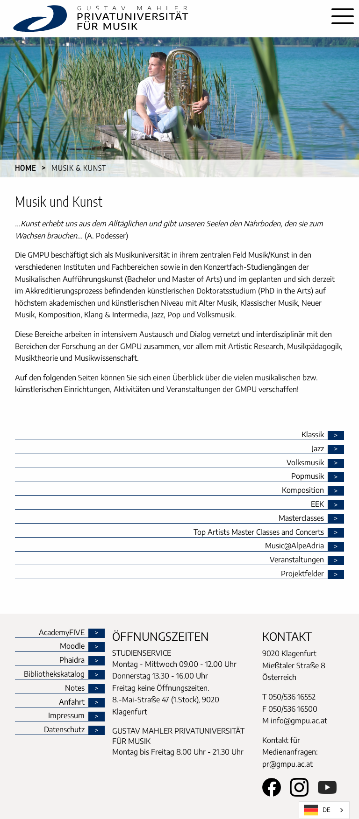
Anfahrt (72, 702)
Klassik (313, 435)
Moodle (72, 646)
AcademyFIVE (62, 633)
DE (317, 810)
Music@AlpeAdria (294, 546)
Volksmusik (305, 463)
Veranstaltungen (297, 560)
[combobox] (324, 810)
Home (25, 168)
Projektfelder (302, 574)
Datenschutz (64, 730)
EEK (317, 504)
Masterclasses (301, 518)
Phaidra (72, 660)
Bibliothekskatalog (54, 674)
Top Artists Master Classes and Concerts (259, 532)
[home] (163, 18)
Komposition (303, 490)
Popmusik (307, 476)
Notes (75, 688)
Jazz (318, 449)
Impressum (66, 716)
